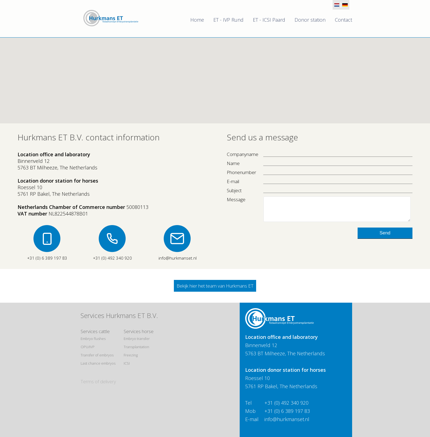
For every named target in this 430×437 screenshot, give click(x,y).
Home (197, 19)
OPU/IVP (88, 346)
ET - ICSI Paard (269, 19)
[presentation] (268, 242)
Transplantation (136, 346)
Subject (234, 190)
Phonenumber (241, 172)
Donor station (310, 19)
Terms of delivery (98, 381)
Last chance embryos (98, 363)
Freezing (131, 355)
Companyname (242, 154)
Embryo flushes (93, 338)
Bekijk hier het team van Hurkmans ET (215, 286)
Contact (343, 19)
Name (233, 163)
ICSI (127, 363)
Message (236, 199)
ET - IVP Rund (228, 19)
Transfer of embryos (97, 355)
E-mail (233, 181)
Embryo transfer (137, 338)
